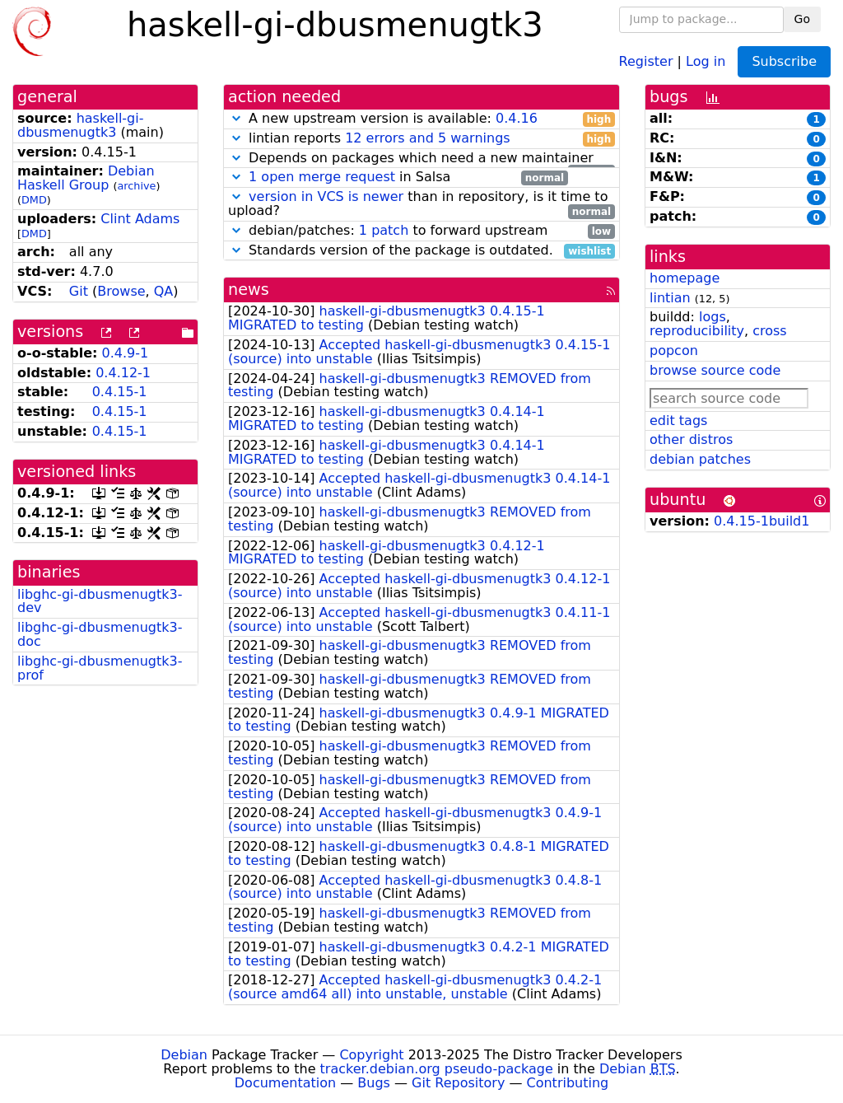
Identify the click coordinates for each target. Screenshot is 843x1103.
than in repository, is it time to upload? (421, 204)
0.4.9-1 (125, 353)
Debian (184, 1055)
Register (646, 60)
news (248, 289)
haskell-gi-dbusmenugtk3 (80, 125)
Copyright (371, 1055)
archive (137, 186)
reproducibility (697, 331)
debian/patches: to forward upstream (421, 231)
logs (712, 317)
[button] (236, 118)
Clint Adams (139, 219)
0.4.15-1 (119, 392)
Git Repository (458, 1083)
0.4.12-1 (123, 373)
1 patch (383, 230)
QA (164, 291)
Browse (121, 291)
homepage (685, 278)
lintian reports (421, 139)
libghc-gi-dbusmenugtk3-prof (99, 668)
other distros (691, 439)
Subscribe (784, 61)
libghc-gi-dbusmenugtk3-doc (99, 634)
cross (769, 331)
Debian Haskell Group (86, 178)
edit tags (678, 420)
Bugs (373, 1083)
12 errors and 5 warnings (427, 138)
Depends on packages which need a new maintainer (421, 159)
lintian (670, 298)
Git (78, 291)
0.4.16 (517, 118)
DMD (34, 200)
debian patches (700, 459)
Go (802, 19)
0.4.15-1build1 (761, 521)
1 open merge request (322, 177)
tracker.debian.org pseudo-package (436, 1069)
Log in (705, 60)
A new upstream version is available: (421, 119)
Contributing (568, 1083)
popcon (674, 350)
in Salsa (398, 178)
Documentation (285, 1083)
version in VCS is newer (326, 196)
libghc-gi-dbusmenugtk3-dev (99, 601)
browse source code (715, 370)
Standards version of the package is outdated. (421, 251)
